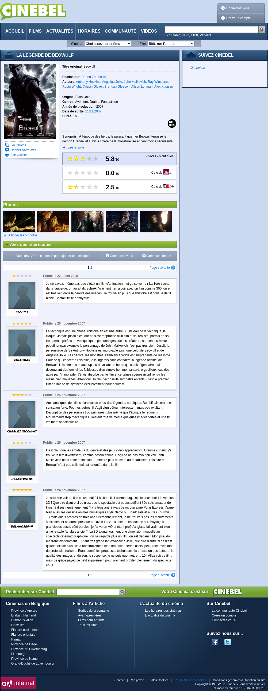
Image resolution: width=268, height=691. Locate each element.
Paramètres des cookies (190, 680)
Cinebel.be (197, 68)
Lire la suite (76, 147)
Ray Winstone (158, 82)
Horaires (89, 31)
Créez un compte (238, 18)
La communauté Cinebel (229, 610)
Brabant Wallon (22, 620)
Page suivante (160, 268)
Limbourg (18, 654)
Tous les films (87, 625)
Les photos (18, 145)
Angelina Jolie (112, 82)
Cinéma (76, 44)
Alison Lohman (141, 86)
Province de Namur (25, 659)
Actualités (59, 31)
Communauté (120, 31)
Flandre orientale (23, 635)
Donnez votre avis (23, 150)
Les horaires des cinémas (163, 610)
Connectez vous (237, 8)
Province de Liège (24, 644)
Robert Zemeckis (93, 77)
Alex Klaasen (163, 86)
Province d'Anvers (24, 610)
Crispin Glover (93, 86)
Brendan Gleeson (117, 86)
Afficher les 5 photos (20, 235)
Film (143, 44)
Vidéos (149, 31)
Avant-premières (90, 615)
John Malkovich (135, 82)
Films (35, 31)
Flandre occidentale (25, 630)
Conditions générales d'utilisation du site (239, 680)
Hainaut (16, 639)
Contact (119, 680)
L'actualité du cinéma (160, 615)
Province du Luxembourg (29, 649)
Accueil (14, 31)
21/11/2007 (93, 111)
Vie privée (137, 680)
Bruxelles (17, 625)
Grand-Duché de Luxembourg (32, 663)
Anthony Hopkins (88, 82)
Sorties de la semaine (93, 610)
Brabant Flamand (23, 615)
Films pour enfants (91, 620)
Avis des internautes (27, 244)
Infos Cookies (160, 680)
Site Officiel (18, 155)
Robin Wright (71, 86)
